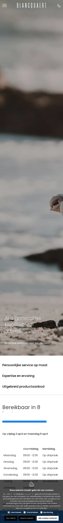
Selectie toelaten (27, 518)
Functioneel (16, 512)
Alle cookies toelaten (47, 518)
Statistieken (32, 512)
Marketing (48, 512)
